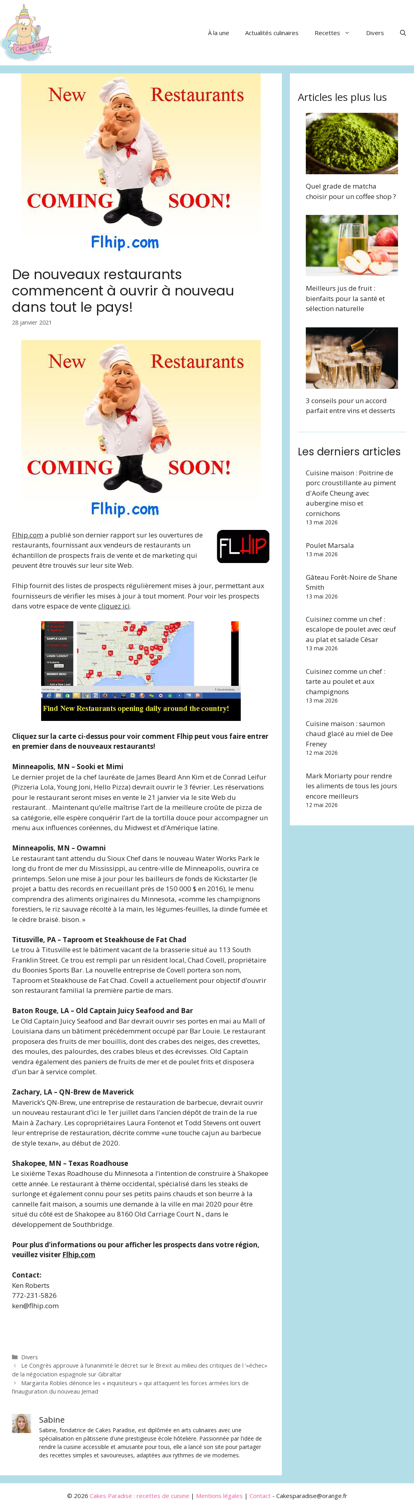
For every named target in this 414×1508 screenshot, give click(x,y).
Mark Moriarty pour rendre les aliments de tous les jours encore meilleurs (351, 786)
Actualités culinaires (272, 33)
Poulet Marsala (330, 545)
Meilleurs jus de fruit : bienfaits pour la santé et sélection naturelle (345, 298)
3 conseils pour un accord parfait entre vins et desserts (350, 405)
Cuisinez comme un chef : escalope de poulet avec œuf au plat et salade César (351, 629)
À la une (218, 33)
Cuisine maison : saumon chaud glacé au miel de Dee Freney (349, 733)
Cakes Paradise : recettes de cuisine (139, 1496)
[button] (403, 33)
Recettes (336, 33)
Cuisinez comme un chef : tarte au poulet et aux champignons (345, 681)
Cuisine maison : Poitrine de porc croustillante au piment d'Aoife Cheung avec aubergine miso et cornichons (351, 493)
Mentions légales (219, 1496)
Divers (375, 33)
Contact (260, 1496)
